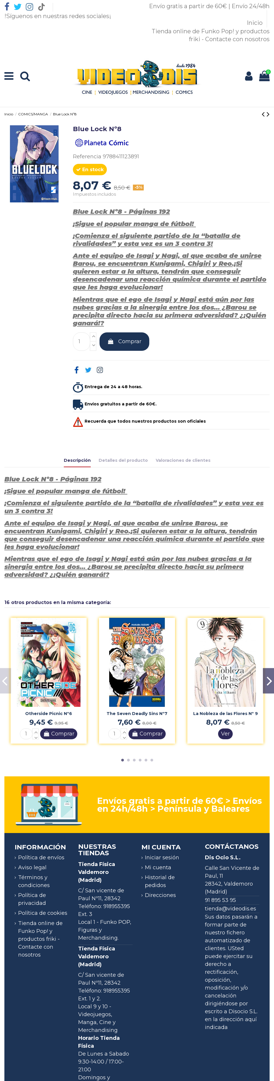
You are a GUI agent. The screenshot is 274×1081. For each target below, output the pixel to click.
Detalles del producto (123, 460)
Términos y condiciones (34, 881)
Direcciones (160, 895)
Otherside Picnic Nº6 (48, 713)
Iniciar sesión (162, 857)
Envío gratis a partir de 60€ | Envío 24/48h (209, 6)
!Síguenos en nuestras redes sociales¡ (57, 16)
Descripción (77, 460)
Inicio (255, 22)
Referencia (87, 156)
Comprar (124, 341)
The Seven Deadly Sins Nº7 (137, 713)
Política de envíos (41, 857)
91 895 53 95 (220, 900)
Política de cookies (42, 913)
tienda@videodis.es (230, 908)
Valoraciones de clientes (183, 460)
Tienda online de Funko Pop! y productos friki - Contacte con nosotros (40, 939)
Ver (225, 734)
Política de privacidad (32, 899)
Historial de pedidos (160, 881)
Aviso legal (32, 867)
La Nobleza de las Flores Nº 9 (225, 713)
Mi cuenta (158, 867)
